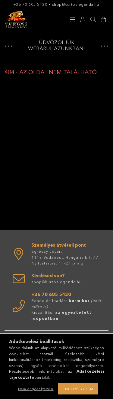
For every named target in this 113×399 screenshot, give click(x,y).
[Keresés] (93, 20)
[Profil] (83, 20)
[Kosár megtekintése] (103, 20)
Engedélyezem (78, 389)
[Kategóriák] (72, 20)
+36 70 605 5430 (30, 4)
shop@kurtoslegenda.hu (76, 4)
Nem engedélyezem (35, 389)
